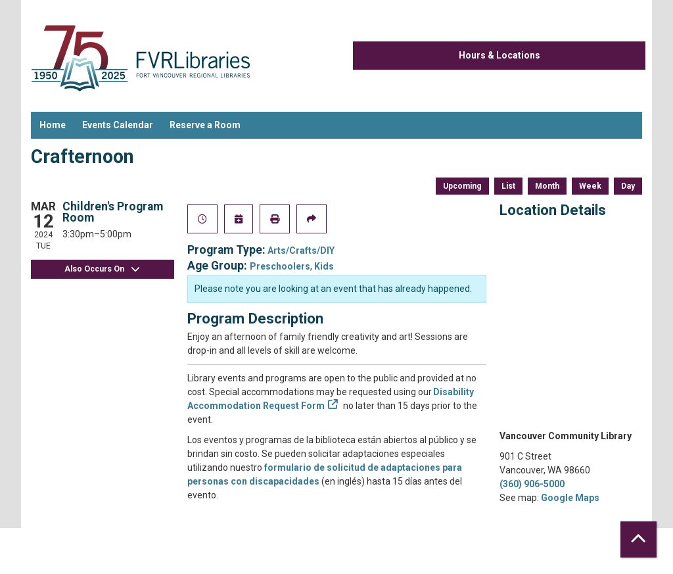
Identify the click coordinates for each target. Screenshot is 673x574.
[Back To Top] (638, 539)
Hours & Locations (499, 55)
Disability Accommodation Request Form (330, 399)
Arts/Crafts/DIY (301, 250)
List (508, 186)
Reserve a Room (205, 125)
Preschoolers (280, 266)
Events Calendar (117, 125)
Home (52, 125)
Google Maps (570, 497)
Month (547, 186)
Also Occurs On (102, 269)
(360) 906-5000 (532, 484)
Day (628, 186)
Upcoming (462, 186)
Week (590, 186)
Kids (324, 266)
